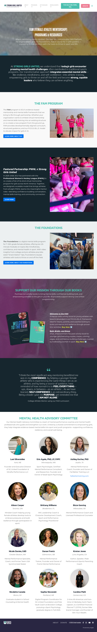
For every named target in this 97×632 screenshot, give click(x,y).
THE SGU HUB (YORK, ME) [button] (70, 6)
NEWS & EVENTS (54, 5)
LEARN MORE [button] (9, 199)
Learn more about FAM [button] (13, 136)
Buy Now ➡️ (67, 327)
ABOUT (26, 5)
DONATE (63, 623)
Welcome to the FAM (59, 314)
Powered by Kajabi (88, 627)
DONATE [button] (85, 6)
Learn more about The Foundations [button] (18, 262)
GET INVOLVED (43, 5)
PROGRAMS (34, 5)
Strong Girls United (26, 66)
